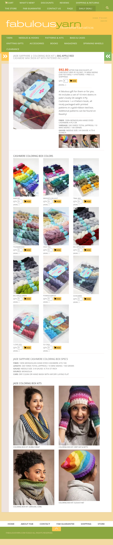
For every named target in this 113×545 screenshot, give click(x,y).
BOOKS (29, 53)
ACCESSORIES (13, 53)
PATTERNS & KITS (50, 46)
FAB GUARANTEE (13, 10)
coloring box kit (44, 61)
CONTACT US (34, 10)
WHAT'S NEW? (25, 3)
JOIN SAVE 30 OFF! (90, 37)
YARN (9, 46)
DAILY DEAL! (62, 10)
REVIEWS (59, 3)
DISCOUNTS (43, 3)
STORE (99, 529)
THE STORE (102, 3)
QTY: (15, 206)
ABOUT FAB (28, 529)
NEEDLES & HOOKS (26, 46)
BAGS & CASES (72, 46)
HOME (13, 529)
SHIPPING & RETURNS (80, 3)
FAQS (48, 10)
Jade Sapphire (21, 61)
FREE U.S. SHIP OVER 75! (92, 22)
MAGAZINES (43, 53)
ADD (73, 86)
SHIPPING (85, 529)
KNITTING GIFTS (92, 46)
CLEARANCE (85, 53)
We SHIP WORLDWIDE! (56, 22)
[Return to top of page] (56, 535)
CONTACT (45, 529)
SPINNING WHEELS (64, 53)
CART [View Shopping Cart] (8, 3)
